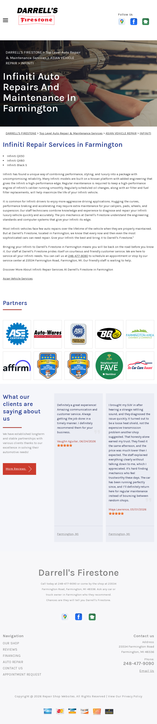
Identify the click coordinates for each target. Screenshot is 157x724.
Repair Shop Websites (59, 696)
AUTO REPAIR (13, 662)
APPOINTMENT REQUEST (22, 674)
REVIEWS (10, 649)
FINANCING (12, 656)
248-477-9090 (78, 256)
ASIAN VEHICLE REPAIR (121, 133)
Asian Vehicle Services (18, 278)
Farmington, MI (68, 534)
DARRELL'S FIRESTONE (24, 52)
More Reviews (19, 469)
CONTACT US (13, 668)
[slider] (64, 445)
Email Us (146, 671)
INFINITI (27, 63)
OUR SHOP (11, 643)
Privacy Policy (132, 696)
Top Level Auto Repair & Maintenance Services (71, 133)
